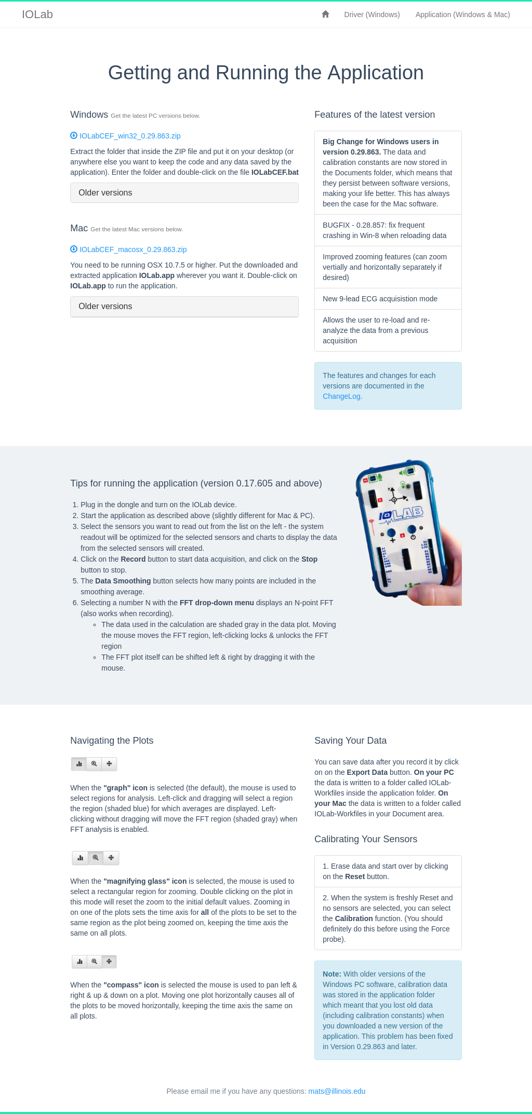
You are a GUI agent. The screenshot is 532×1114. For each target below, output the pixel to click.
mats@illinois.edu (337, 1091)
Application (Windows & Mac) (463, 14)
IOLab (37, 14)
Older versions (105, 192)
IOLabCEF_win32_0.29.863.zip (125, 136)
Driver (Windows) (372, 14)
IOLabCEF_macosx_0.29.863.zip (128, 249)
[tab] (184, 193)
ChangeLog (341, 396)
